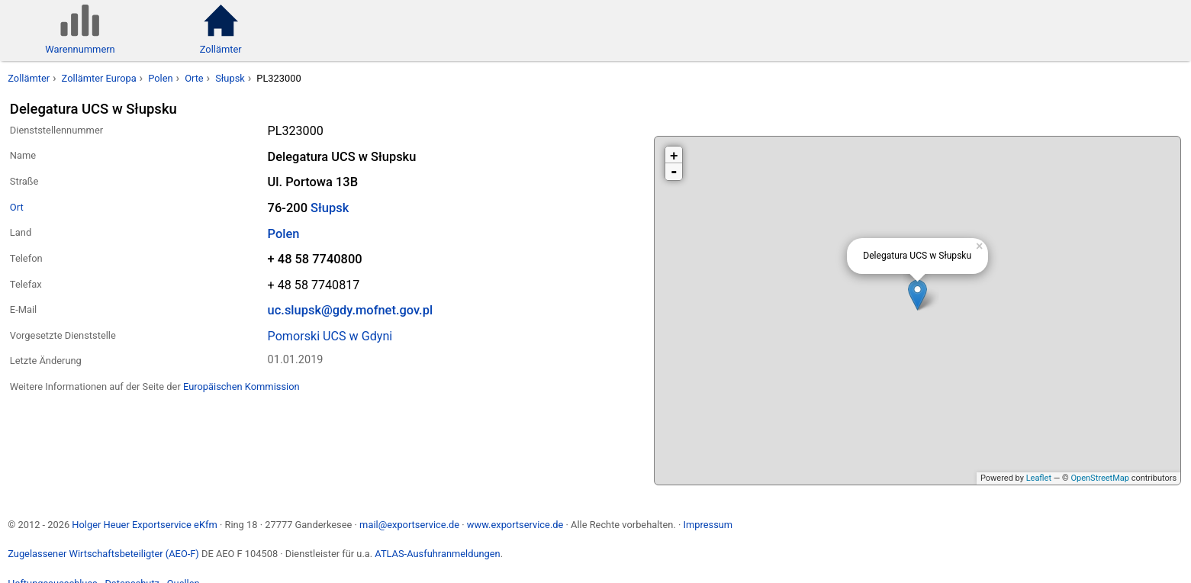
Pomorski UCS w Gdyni (330, 336)
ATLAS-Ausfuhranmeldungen (437, 553)
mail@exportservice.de (409, 524)
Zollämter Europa (99, 78)
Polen (160, 78)
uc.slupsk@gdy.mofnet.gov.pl (350, 310)
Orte (194, 78)
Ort (17, 207)
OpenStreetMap (1099, 478)
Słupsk (230, 78)
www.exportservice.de (515, 524)
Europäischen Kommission (241, 386)
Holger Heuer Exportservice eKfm (144, 524)
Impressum (707, 524)
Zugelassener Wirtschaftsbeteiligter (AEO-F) (103, 553)
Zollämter (29, 78)
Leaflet (1038, 478)
